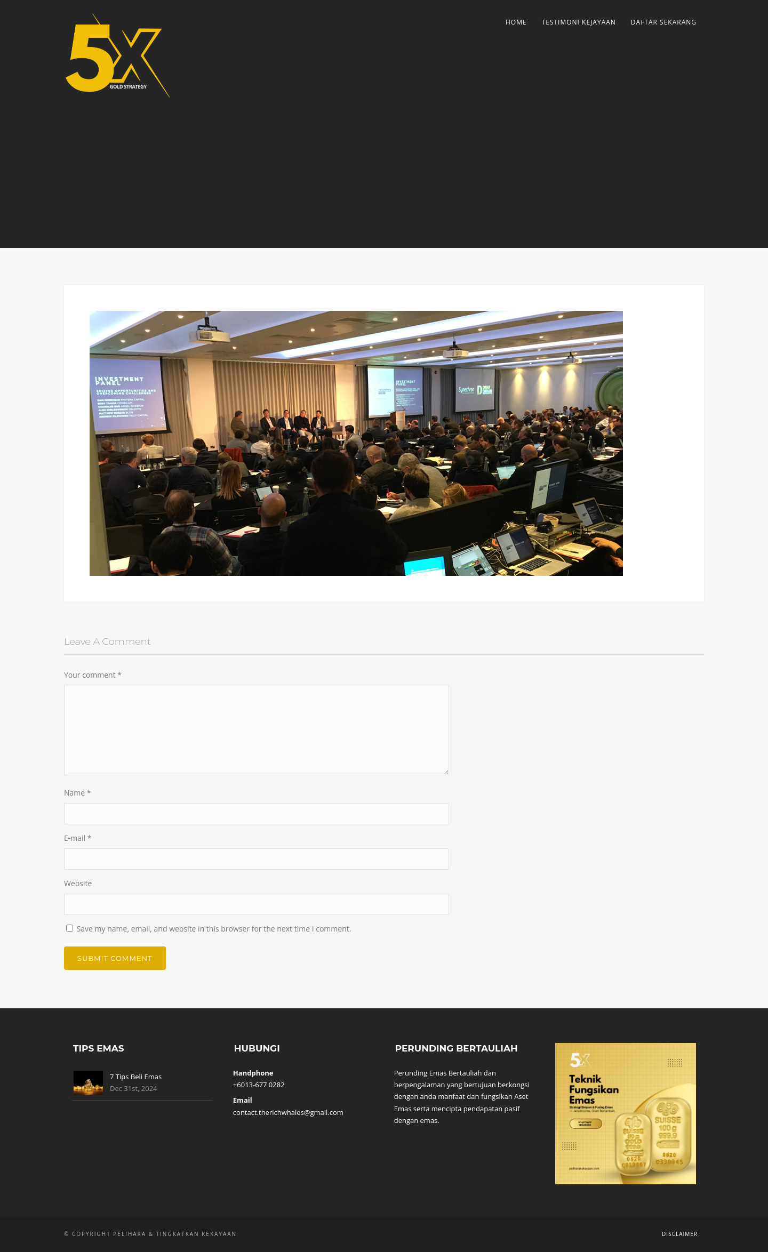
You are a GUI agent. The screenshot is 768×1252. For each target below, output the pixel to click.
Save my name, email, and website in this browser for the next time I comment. (214, 929)
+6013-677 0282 (259, 1084)
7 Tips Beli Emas (136, 1076)
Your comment (93, 675)
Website (78, 883)
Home (516, 22)
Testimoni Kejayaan (579, 22)
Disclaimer (680, 1234)
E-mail (77, 838)
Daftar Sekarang (664, 22)
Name (77, 793)
